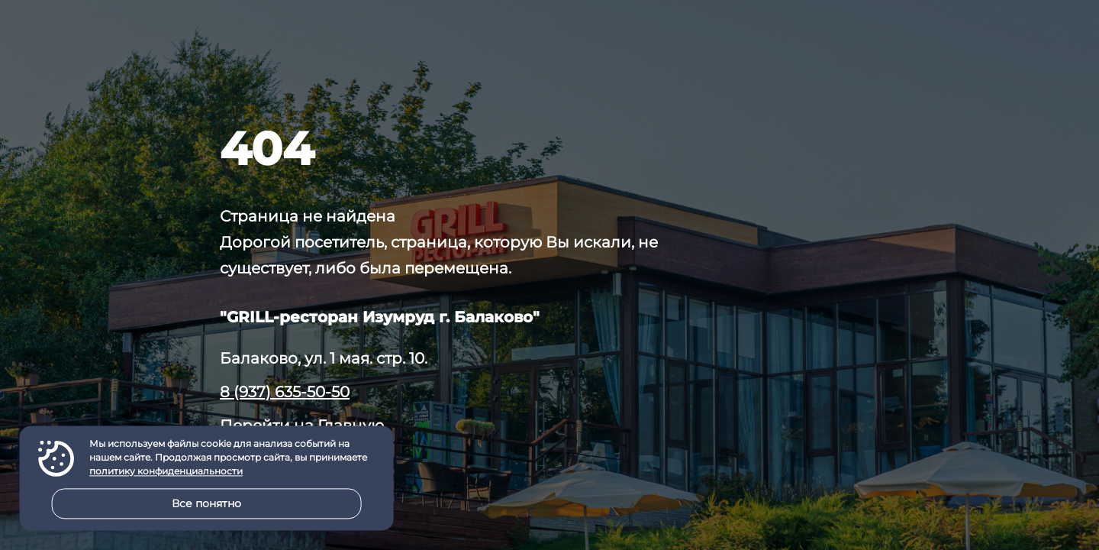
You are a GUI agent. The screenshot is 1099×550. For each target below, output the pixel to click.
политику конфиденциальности (166, 471)
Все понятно (206, 503)
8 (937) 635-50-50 (285, 392)
